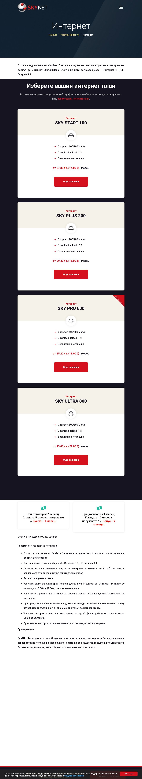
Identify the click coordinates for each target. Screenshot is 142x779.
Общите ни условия (74, 776)
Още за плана (71, 181)
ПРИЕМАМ (128, 773)
